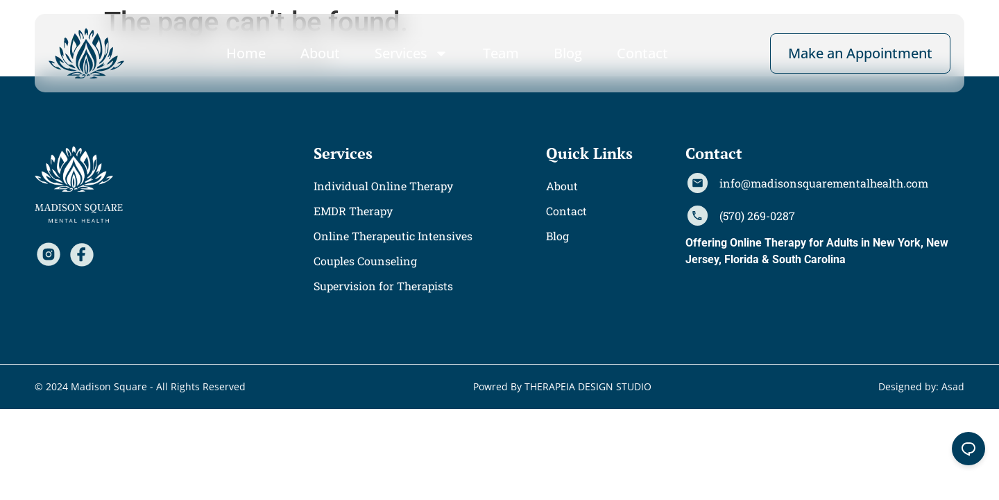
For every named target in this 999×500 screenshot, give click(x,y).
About (320, 53)
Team (501, 53)
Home (246, 53)
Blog (568, 53)
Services (411, 53)
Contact (642, 53)
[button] (343, 153)
